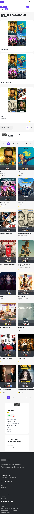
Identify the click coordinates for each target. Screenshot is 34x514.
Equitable (26, 261)
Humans (2, 298)
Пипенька (26, 293)
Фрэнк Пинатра (8, 355)
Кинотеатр (3, 485)
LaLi (7, 199)
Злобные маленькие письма (7, 264)
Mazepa (9, 169)
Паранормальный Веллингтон (26, 389)
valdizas (25, 169)
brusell (27, 293)
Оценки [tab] (4, 9)
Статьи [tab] (9, 7)
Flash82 (28, 386)
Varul (8, 169)
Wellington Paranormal (22, 390)
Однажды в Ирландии (6, 358)
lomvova (9, 324)
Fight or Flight (20, 173)
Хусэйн (25, 324)
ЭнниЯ (7, 324)
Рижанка (7, 169)
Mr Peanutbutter (26, 230)
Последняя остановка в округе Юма (24, 265)
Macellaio (27, 324)
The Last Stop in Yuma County (24, 267)
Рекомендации (11, 447)
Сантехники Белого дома (24, 233)
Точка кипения (22, 358)
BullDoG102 (9, 230)
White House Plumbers (22, 235)
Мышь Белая (9, 261)
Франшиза (20, 202)
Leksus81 (9, 355)
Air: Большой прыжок (6, 233)
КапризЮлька (28, 324)
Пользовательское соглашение (9, 510)
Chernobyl (20, 329)
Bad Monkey (2, 173)
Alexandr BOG (11, 386)
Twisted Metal (3, 204)
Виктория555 (26, 324)
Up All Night (2, 329)
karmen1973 (10, 324)
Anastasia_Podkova (10, 199)
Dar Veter (26, 386)
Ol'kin (8, 324)
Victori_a (28, 169)
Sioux (5, 355)
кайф (17, 449)
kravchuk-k (6, 199)
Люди (1, 296)
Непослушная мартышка (6, 171)
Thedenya (24, 169)
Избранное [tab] (4, 7)
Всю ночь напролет (5, 327)
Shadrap (7, 261)
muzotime (10, 230)
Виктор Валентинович (26, 169)
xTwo (22, 293)
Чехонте (5, 169)
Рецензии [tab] (15, 7)
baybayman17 (10, 355)
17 (26, 143)
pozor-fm (8, 293)
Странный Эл (21, 296)
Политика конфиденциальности (9, 508)
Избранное (10, 445)
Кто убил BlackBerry (5, 389)
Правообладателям (6, 512)
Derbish (23, 261)
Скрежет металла (5, 202)
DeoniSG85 (5, 386)
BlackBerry (2, 390)
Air (0, 235)
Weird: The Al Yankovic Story (23, 298)
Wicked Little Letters (4, 266)
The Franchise (20, 204)
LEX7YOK (7, 293)
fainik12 (25, 386)
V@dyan (5, 230)
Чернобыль (21, 327)
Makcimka (5, 324)
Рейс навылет (21, 171)
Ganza (28, 230)
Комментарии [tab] (24, 7)
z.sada (10, 261)
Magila (25, 293)
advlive (10, 169)
